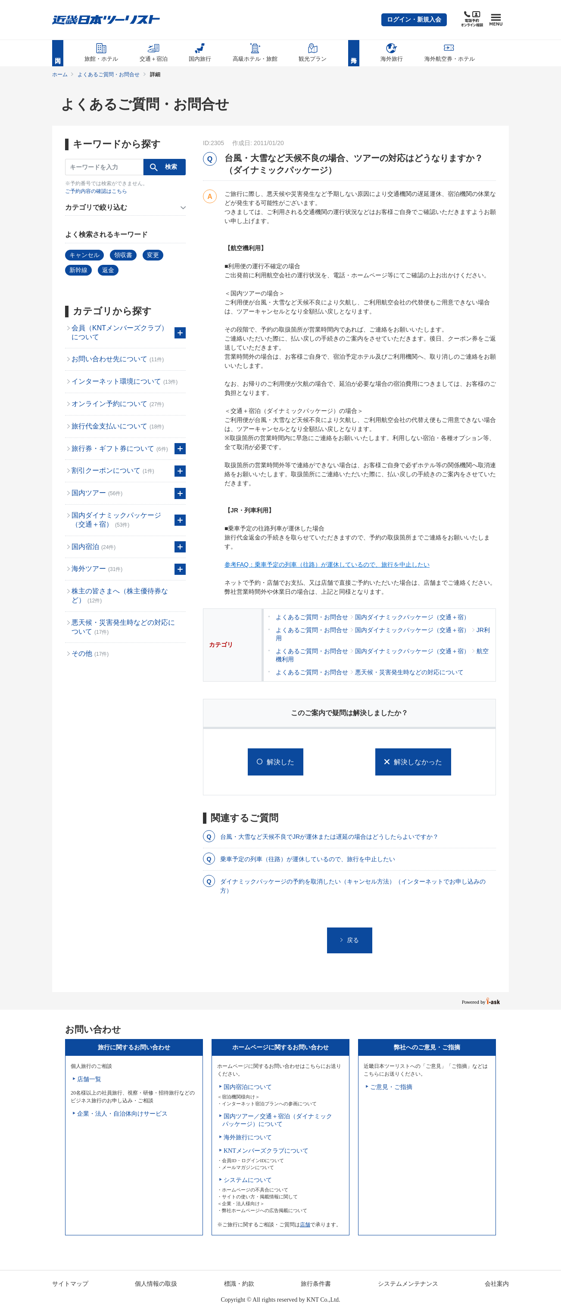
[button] (414, 19)
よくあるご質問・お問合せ (109, 74)
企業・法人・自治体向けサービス (122, 1113)
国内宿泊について (248, 1087)
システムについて (248, 1180)
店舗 (305, 1225)
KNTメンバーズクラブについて (266, 1151)
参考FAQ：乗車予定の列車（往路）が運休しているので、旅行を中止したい (327, 564)
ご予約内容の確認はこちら (96, 191)
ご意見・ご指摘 (391, 1087)
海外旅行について (248, 1137)
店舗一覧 (89, 1079)
